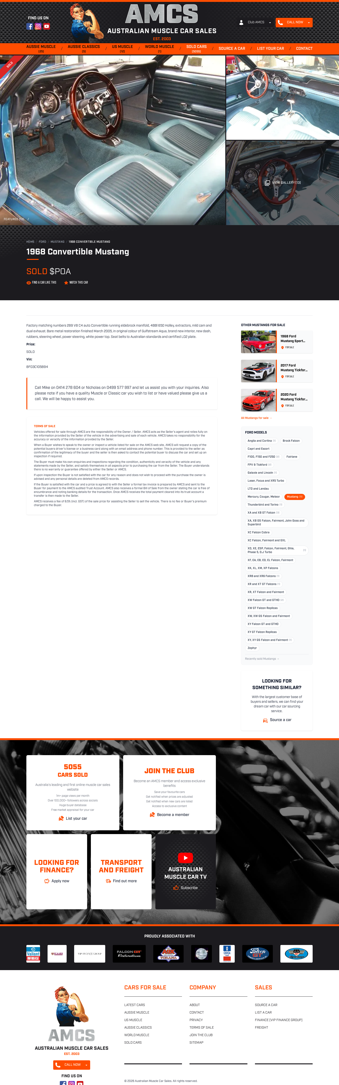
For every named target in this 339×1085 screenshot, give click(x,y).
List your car (270, 49)
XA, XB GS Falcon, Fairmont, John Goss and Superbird (276, 522)
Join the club (201, 1035)
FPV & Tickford (259, 465)
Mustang (58, 242)
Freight (261, 1028)
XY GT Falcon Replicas (262, 632)
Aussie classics (84, 49)
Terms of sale (202, 1028)
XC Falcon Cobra (259, 532)
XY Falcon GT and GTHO (263, 624)
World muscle (159, 49)
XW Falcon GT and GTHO (266, 600)
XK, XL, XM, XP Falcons (263, 568)
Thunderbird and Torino (265, 505)
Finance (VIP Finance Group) (279, 1020)
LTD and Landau (258, 489)
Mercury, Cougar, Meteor (264, 497)
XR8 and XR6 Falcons (263, 576)
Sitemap (196, 1043)
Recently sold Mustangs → (262, 659)
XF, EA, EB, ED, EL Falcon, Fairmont (270, 560)
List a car (263, 1013)
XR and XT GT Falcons (264, 584)
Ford (42, 242)
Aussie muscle (41, 49)
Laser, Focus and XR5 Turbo (266, 481)
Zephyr (252, 648)
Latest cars (134, 1005)
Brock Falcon (291, 441)
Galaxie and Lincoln (262, 473)
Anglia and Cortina (262, 441)
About (195, 1005)
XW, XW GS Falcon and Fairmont (269, 616)
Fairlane (292, 457)
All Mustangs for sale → (256, 418)
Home (30, 242)
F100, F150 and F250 (263, 457)
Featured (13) (14, 219)
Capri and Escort (258, 449)
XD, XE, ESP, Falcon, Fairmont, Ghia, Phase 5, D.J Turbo (277, 550)
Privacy (196, 1020)
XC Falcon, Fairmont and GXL (267, 540)
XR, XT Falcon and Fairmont (266, 592)
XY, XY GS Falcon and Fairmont (270, 640)
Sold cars (196, 49)
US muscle (122, 49)
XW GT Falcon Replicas (263, 608)
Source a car (232, 49)
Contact (304, 49)
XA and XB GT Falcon (263, 513)
